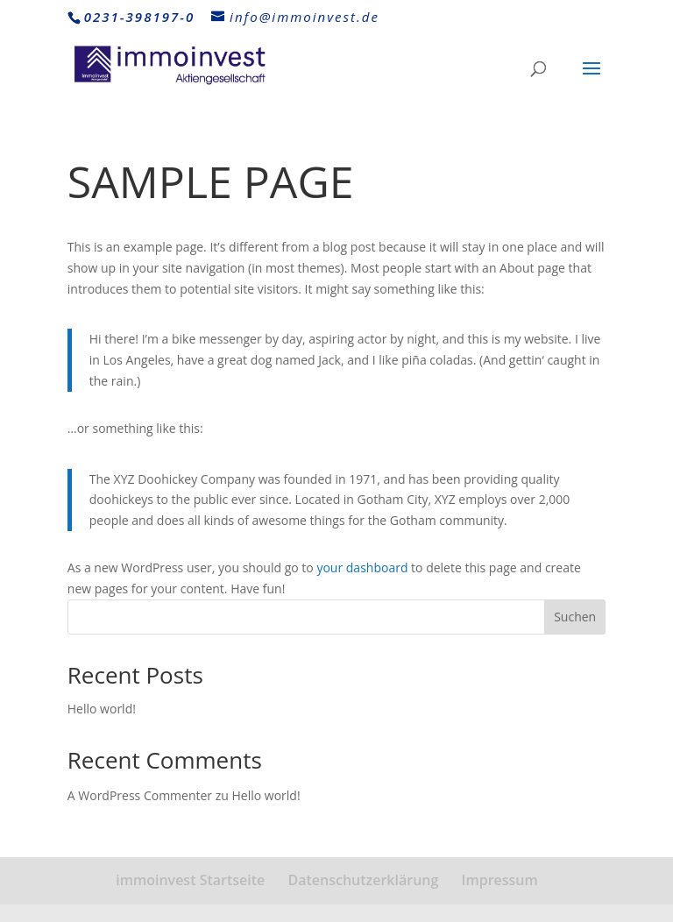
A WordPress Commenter (139, 795)
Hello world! (101, 708)
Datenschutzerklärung (362, 880)
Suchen (575, 616)
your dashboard (361, 567)
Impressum (500, 880)
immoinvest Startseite (190, 880)
